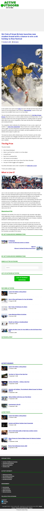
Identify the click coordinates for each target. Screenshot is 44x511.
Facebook (4, 500)
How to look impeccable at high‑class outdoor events (23, 430)
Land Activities (6, 488)
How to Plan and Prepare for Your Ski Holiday (21, 299)
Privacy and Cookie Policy (22, 508)
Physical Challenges (7, 477)
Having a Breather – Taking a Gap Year (19, 381)
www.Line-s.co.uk (32, 165)
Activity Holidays (7, 363)
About (30, 508)
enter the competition (14, 126)
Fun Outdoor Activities (8, 476)
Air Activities (6, 487)
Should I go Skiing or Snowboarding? (18, 322)
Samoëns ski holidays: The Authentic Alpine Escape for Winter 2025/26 (25, 390)
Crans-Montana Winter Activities (17, 314)
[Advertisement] (22, 20)
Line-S (19, 108)
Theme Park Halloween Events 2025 (17, 446)
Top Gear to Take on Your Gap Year (18, 374)
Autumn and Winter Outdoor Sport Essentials (21, 423)
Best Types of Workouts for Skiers (18, 307)
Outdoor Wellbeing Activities (10, 462)
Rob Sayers (16, 42)
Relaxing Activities (7, 474)
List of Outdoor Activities (22, 278)
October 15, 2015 (7, 42)
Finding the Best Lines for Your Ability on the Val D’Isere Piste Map (25, 330)
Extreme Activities (7, 479)
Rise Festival (27, 110)
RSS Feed (3, 503)
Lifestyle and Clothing (8, 463)
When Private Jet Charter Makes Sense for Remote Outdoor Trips (25, 439)
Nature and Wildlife (8, 465)
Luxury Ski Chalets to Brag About (17, 291)
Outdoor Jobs (6, 466)
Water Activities (7, 490)
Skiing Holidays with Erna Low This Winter (20, 397)
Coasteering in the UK (14, 404)
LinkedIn (4, 501)
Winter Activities (7, 492)
